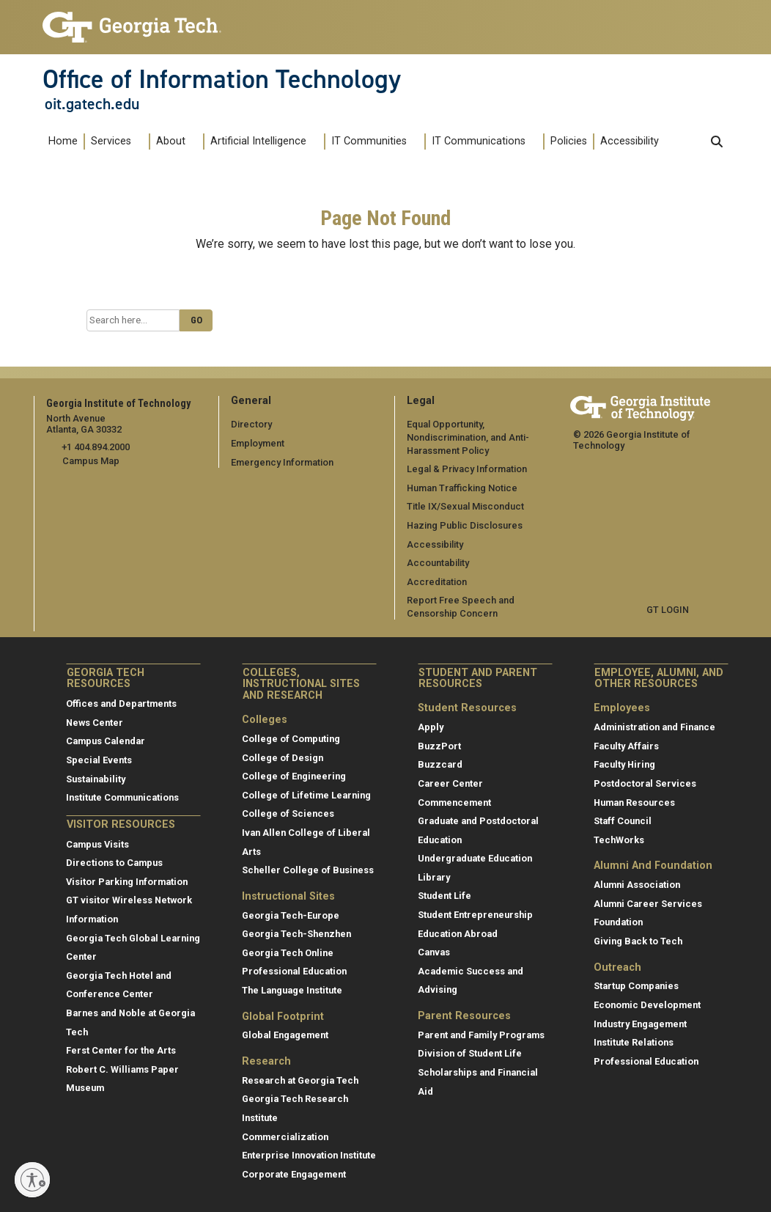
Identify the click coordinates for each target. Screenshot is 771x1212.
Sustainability (95, 778)
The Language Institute (292, 990)
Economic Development (647, 1004)
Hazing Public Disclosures (464, 525)
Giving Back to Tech (638, 941)
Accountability (438, 562)
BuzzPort (439, 745)
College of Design (282, 757)
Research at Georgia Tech (300, 1080)
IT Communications (478, 141)
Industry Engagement (640, 1023)
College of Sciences (288, 813)
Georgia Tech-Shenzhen (296, 933)
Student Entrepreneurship (475, 914)
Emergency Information (282, 461)
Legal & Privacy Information (466, 468)
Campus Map (90, 460)
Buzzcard (440, 764)
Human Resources (634, 801)
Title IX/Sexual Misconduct (465, 506)
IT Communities (369, 141)
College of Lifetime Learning (306, 794)
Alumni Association (637, 884)
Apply (430, 726)
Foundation (618, 922)
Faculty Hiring (624, 764)
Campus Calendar (105, 740)
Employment (257, 443)
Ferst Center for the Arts (121, 1050)
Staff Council (623, 820)
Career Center (450, 783)
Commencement (454, 801)
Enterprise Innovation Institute (309, 1155)
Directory (251, 424)
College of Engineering (294, 776)
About (170, 141)
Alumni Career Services (648, 902)
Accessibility (629, 141)
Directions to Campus (114, 862)
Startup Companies (636, 985)
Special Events (99, 759)
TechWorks (619, 839)
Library (434, 877)
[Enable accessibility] (32, 1179)
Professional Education (294, 971)
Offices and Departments (121, 703)
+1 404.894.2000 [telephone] (96, 446)
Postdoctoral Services (645, 783)
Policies (568, 141)
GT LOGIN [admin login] (667, 609)
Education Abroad (458, 933)
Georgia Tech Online (287, 952)
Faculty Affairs (626, 745)
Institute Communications (122, 797)
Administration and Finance (654, 726)
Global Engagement (285, 1034)
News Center (94, 722)
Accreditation (437, 581)
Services (111, 141)
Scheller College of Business (308, 869)
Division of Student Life (470, 1053)
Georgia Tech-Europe (290, 914)
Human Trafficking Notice (462, 487)
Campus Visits (97, 843)
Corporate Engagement (294, 1174)
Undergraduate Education (475, 858)
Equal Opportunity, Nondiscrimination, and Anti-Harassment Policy (468, 437)
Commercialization (285, 1136)
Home (63, 141)
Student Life (444, 895)
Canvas (434, 952)
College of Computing (291, 738)
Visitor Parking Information (127, 881)
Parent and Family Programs (481, 1034)
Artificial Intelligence (258, 141)
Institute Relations (634, 1042)
